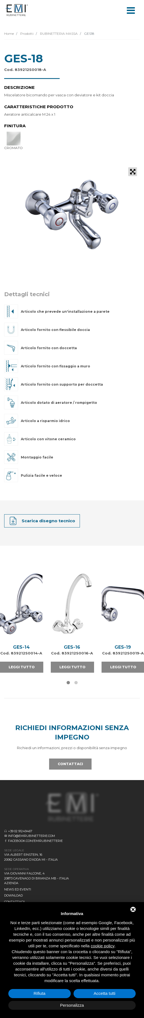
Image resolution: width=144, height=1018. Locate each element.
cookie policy (103, 945)
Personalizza (72, 1005)
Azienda (11, 883)
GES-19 (123, 647)
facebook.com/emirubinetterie (35, 841)
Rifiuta (40, 993)
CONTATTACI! (14, 902)
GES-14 (21, 647)
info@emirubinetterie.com (31, 836)
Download (13, 895)
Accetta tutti (104, 993)
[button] (68, 682)
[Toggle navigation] (130, 9)
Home (9, 33)
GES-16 (72, 647)
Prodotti (26, 33)
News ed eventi (17, 889)
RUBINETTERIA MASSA (58, 33)
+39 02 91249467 (20, 831)
